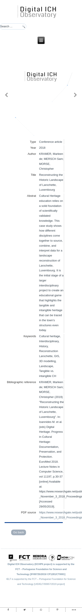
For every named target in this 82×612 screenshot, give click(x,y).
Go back (18, 532)
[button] (6, 94)
